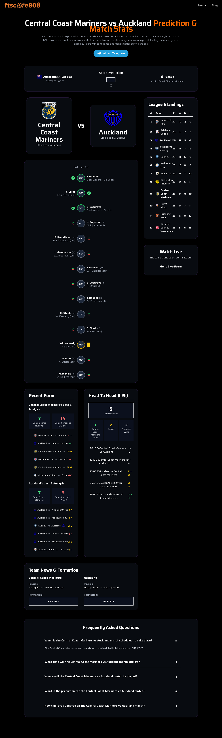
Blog (215, 5)
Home (202, 5)
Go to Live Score (171, 266)
